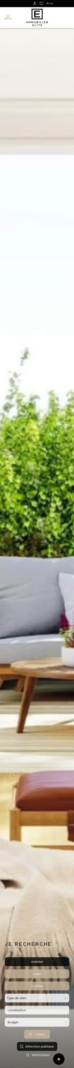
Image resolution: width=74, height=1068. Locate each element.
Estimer (37, 998)
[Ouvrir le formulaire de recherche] (37, 1046)
